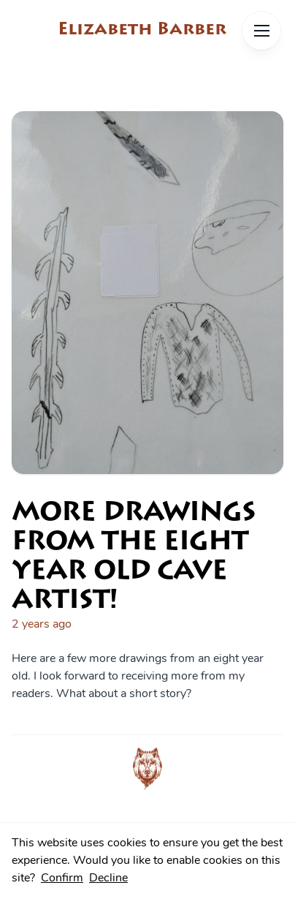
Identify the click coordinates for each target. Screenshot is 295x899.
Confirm (62, 878)
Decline (108, 878)
